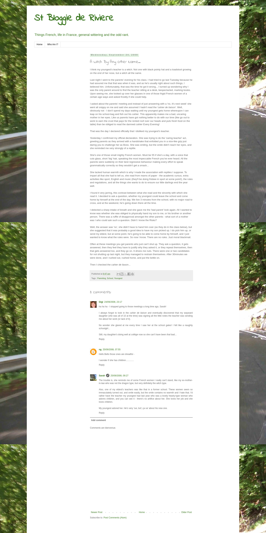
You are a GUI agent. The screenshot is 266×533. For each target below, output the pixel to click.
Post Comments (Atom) (115, 517)
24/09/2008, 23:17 (113, 302)
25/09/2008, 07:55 (112, 349)
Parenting (101, 278)
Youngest (118, 278)
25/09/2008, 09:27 (119, 375)
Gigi (101, 302)
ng (100, 349)
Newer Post (96, 512)
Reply (102, 339)
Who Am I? (52, 44)
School (110, 278)
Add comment (98, 420)
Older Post (186, 512)
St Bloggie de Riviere (74, 18)
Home (39, 44)
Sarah (102, 375)
